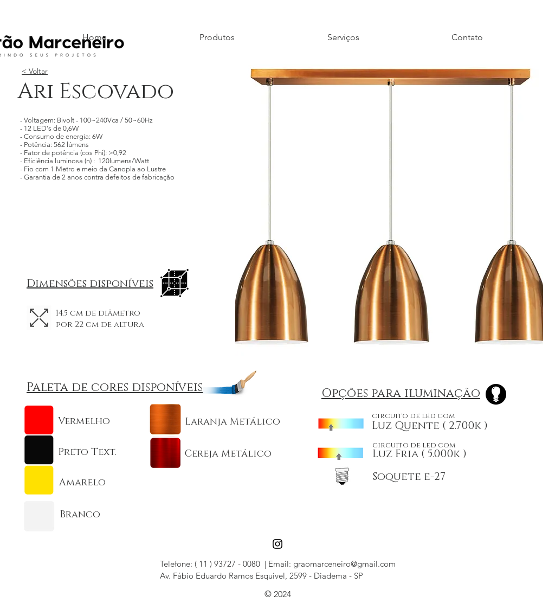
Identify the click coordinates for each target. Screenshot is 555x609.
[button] (389, 209)
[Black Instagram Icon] (277, 543)
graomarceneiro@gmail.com (344, 564)
